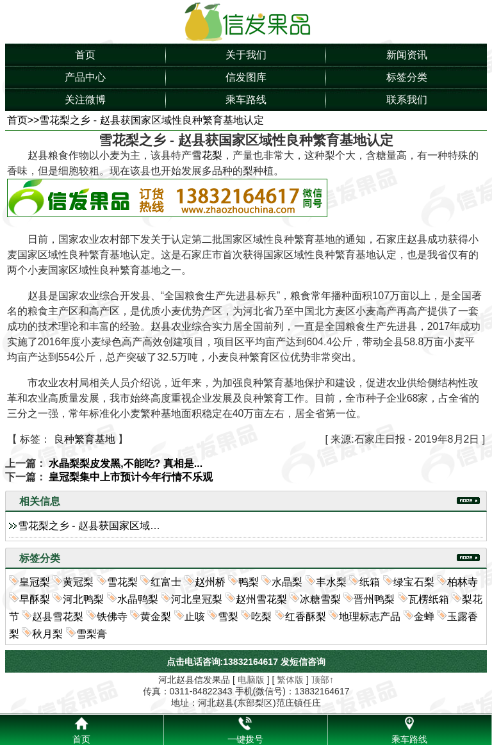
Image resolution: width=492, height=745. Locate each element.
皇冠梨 (34, 582)
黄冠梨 (78, 582)
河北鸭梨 (83, 599)
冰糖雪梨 (320, 599)
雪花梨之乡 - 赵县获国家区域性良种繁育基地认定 (151, 120)
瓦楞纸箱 (428, 599)
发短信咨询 (303, 662)
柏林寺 (462, 582)
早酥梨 (34, 599)
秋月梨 (47, 633)
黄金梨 (155, 616)
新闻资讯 (406, 54)
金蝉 (424, 616)
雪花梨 (207, 155)
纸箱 (369, 582)
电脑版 (251, 680)
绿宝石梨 (413, 582)
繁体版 (290, 680)
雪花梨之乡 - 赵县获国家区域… (89, 525)
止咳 (194, 616)
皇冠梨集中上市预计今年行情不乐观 (131, 476)
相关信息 (39, 501)
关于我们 (246, 54)
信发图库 (246, 77)
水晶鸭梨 (137, 599)
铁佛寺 (112, 616)
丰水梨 (331, 582)
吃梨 (261, 616)
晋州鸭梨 (374, 599)
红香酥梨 (305, 616)
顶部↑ (322, 680)
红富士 (166, 582)
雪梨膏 (91, 633)
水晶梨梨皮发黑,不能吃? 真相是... (125, 463)
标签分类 (406, 77)
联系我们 (406, 99)
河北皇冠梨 (196, 599)
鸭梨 (248, 582)
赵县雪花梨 (57, 616)
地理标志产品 (369, 616)
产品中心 (85, 77)
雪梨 (228, 616)
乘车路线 (246, 99)
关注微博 (85, 99)
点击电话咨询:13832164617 (222, 662)
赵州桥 (210, 582)
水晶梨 (287, 582)
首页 (85, 54)
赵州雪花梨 (261, 599)
